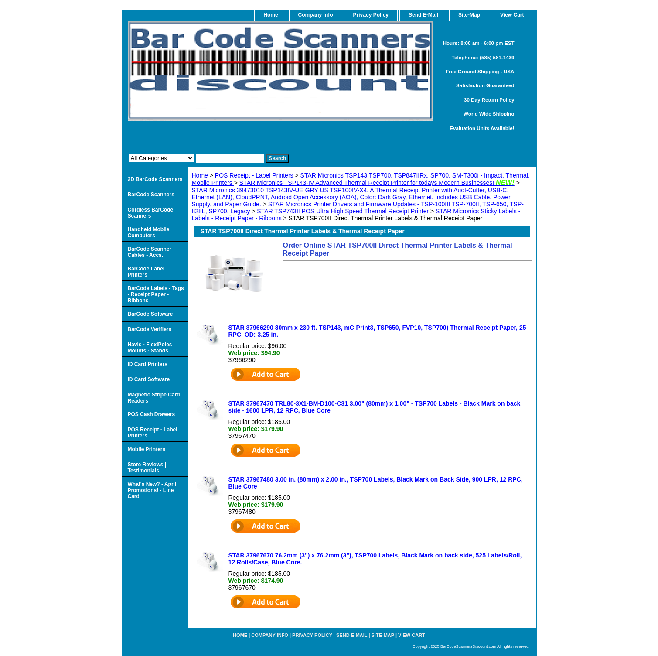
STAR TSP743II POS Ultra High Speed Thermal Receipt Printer (343, 211)
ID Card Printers (147, 364)
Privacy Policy (371, 15)
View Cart (411, 635)
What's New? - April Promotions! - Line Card (152, 490)
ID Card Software (149, 379)
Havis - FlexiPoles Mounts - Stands (150, 348)
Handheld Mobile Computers (149, 232)
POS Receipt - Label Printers (254, 175)
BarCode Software (150, 314)
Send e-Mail (351, 635)
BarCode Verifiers (150, 329)
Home (200, 175)
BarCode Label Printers (146, 272)
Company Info (315, 15)
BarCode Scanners (151, 194)
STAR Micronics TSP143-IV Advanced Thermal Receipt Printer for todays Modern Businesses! (377, 182)
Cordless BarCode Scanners (151, 213)
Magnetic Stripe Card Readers (154, 398)
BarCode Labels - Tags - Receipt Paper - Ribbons (156, 294)
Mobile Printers (147, 449)
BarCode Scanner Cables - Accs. (150, 252)
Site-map (383, 635)
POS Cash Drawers (151, 414)
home (270, 15)
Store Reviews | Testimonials (147, 467)
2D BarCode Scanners (155, 179)
